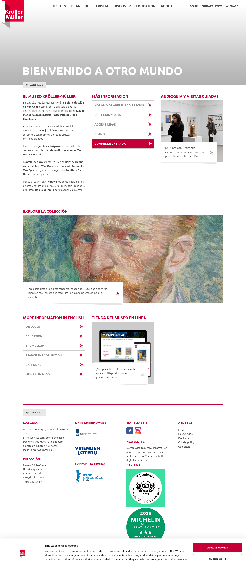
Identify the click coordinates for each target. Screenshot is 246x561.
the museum (35, 346)
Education (146, 6)
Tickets (59, 6)
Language (231, 6)
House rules (185, 433)
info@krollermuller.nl (35, 477)
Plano (99, 134)
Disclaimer (184, 438)
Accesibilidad (105, 124)
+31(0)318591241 (33, 481)
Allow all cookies (217, 529)
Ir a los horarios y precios (37, 449)
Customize (217, 540)
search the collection (44, 355)
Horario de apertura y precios (119, 105)
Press (218, 6)
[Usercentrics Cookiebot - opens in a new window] (22, 554)
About (167, 6)
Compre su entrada (110, 143)
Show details (53, 554)
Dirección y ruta (107, 115)
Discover (122, 6)
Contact (207, 6)
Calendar (33, 365)
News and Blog (38, 374)
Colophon (184, 446)
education (34, 336)
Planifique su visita (89, 6)
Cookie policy (186, 442)
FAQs (181, 429)
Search (194, 6)
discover (33, 326)
